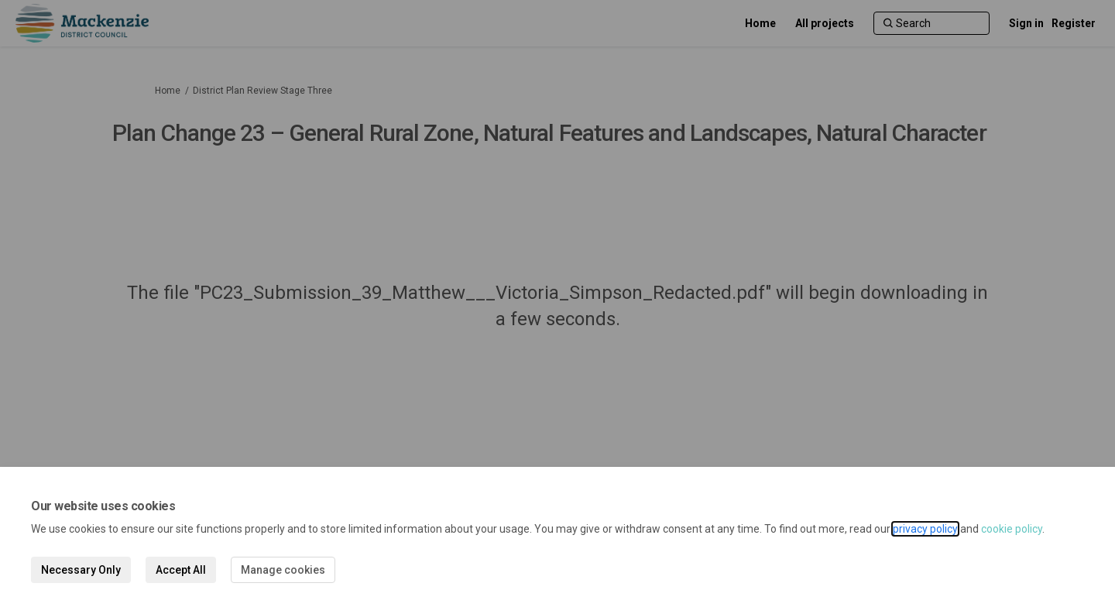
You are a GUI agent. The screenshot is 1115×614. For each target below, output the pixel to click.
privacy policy (925, 529)
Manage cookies (283, 570)
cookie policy (1011, 529)
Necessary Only (81, 570)
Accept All (181, 570)
